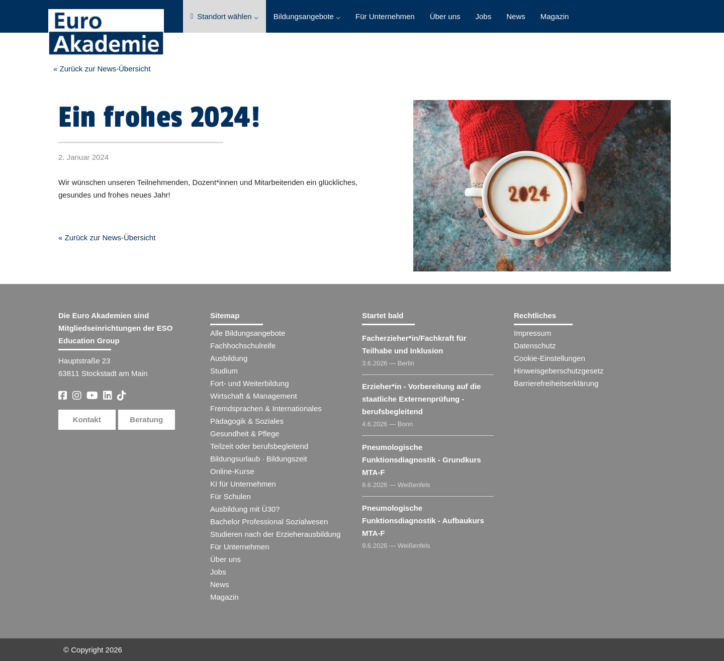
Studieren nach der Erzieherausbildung (275, 534)
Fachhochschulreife (243, 345)
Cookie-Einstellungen (549, 358)
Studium (224, 370)
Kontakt (87, 419)
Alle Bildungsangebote (247, 333)
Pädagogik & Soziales (247, 421)
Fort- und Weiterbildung (249, 383)
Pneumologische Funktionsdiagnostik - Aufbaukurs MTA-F (423, 520)
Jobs (484, 16)
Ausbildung (228, 358)
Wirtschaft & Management (253, 396)
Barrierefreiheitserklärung (556, 383)
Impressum (532, 333)
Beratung (146, 419)
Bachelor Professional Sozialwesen (269, 521)
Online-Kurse (232, 471)
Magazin (554, 16)
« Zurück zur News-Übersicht (101, 68)
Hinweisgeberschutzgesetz (558, 370)
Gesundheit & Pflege (245, 433)
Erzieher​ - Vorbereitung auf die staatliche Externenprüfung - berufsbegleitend (421, 399)
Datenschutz (535, 345)
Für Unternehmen (385, 16)
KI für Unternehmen (243, 484)
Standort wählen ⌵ (224, 16)
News (515, 16)
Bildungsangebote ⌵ (307, 16)
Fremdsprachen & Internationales (266, 408)
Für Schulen (230, 496)
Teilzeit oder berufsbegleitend (259, 446)
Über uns (445, 16)
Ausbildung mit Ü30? (245, 509)
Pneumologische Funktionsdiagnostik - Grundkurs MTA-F (421, 460)
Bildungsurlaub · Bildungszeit (258, 458)
